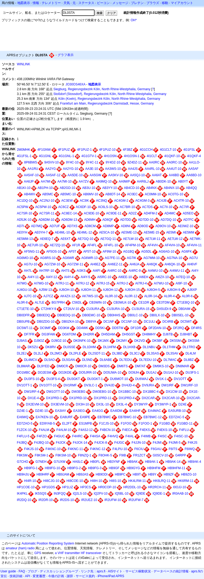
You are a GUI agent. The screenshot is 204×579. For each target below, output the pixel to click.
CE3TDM (162, 302)
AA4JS (133, 169)
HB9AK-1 (151, 462)
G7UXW (59, 462)
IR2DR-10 (46, 500)
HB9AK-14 (173, 462)
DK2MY (121, 341)
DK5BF (157, 341)
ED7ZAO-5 (24, 423)
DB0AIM (184, 309)
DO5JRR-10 (87, 372)
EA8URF (66, 417)
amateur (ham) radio (20, 548)
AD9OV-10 (163, 226)
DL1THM (169, 347)
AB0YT (183, 181)
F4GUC (59, 436)
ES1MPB (85, 423)
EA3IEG (79, 411)
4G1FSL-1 (24, 156)
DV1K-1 (161, 379)
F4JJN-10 (139, 442)
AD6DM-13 (69, 220)
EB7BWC (104, 417)
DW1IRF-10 (189, 385)
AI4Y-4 (69, 277)
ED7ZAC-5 (176, 417)
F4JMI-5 (175, 442)
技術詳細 (16, 576)
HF (83, 553)
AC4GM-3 (142, 200)
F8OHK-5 (105, 455)
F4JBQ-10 (41, 442)
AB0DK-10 (163, 181)
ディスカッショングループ (59, 571)
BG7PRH (58, 302)
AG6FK (186, 251)
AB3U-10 (88, 188)
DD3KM (63, 328)
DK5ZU (33, 347)
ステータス (86, 3)
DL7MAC (170, 360)
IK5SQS (40, 493)
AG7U (193, 258)
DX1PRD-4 (126, 398)
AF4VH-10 (172, 245)
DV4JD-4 (128, 385)
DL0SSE (69, 347)
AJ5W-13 (45, 290)
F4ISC (162, 436)
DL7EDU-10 (147, 360)
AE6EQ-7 (46, 239)
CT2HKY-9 (48, 309)
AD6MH (89, 220)
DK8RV (50, 347)
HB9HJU (23, 474)
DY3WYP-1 (163, 404)
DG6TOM (69, 334)
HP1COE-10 (26, 487)
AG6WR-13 (89, 258)
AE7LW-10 (130, 239)
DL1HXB (129, 347)
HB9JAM (63, 474)
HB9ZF (169, 474)
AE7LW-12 (174, 239)
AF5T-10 (89, 251)
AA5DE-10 (75, 175)
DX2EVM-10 (35, 404)
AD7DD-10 (146, 220)
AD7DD (125, 220)
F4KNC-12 (97, 449)
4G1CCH (146, 150)
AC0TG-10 (175, 194)
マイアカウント (182, 3)
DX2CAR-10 (171, 398)
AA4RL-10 (152, 169)
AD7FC (188, 220)
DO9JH (134, 372)
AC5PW (22, 207)
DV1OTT (180, 379)
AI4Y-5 (85, 277)
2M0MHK (23, 150)
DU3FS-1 (192, 372)
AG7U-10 (30, 264)
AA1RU (32, 169)
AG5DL (146, 251)
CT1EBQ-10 (185, 302)
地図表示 (23, 3)
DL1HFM (109, 347)
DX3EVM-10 (60, 404)
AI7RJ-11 (62, 283)
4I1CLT (152, 156)
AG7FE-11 (112, 258)
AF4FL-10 (111, 245)
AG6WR (68, 258)
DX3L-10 (102, 404)
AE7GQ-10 (85, 239)
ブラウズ (152, 3)
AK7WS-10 (90, 296)
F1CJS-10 (106, 423)
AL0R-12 (131, 296)
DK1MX (103, 341)
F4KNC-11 (75, 449)
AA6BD (174, 175)
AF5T (72, 251)
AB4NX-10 (171, 188)
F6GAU (156, 449)
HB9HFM (153, 468)
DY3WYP (141, 404)
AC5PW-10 (43, 207)
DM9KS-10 (160, 366)
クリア (111, 13)
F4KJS (192, 442)
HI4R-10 (30, 481)
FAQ (22, 571)
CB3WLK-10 (122, 302)
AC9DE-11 (113, 213)
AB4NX (151, 188)
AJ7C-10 (30, 296)
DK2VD (139, 341)
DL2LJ (38, 353)
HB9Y (152, 474)
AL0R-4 (169, 296)
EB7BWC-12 (152, 417)
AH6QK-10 (172, 264)
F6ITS (173, 449)
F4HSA (95, 436)
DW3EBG (78, 392)
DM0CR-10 (83, 366)
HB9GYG (133, 468)
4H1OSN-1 (131, 156)
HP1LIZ (67, 487)
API (27, 576)
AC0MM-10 (153, 194)
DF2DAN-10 (157, 328)
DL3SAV (172, 353)
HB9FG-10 (52, 468)
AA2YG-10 (70, 169)
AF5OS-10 (53, 251)
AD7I (20, 226)
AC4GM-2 (121, 200)
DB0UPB (23, 321)
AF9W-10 (109, 251)
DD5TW (118, 328)
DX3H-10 (82, 404)
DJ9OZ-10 (59, 341)
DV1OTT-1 (24, 385)
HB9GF (114, 468)
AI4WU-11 (176, 271)
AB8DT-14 (112, 194)
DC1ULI (149, 321)
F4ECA (127, 430)
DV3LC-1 (90, 385)
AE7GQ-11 (108, 239)
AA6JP (29, 181)
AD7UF (54, 226)
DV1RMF (70, 385)
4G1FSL (189, 150)
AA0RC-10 (174, 162)
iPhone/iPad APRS (110, 576)
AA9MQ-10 (104, 181)
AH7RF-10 (46, 271)
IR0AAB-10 (180, 493)
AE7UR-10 (34, 245)
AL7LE (39, 302)
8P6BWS (30, 162)
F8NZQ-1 (84, 455)
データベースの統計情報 (171, 571)
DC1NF (108, 321)
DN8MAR (182, 366)
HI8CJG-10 (51, 481)
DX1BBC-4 (151, 392)
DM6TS (122, 366)
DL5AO (49, 360)
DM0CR (62, 366)
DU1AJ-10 (171, 372)
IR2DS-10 (67, 500)
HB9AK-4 (194, 462)
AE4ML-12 (84, 232)
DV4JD (109, 385)
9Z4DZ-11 (135, 162)
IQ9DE (140, 493)
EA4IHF (135, 411)
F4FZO (42, 436)
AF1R (76, 245)
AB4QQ (191, 188)
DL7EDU (125, 360)
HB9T (137, 474)
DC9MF (45, 328)
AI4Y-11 (33, 277)
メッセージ (120, 3)
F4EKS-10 (164, 430)
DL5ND (87, 360)
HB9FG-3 (95, 468)
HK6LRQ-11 (161, 481)
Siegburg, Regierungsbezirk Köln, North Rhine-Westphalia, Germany (101, 89)
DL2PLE (75, 353)
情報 (36, 3)
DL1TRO (188, 347)
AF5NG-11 (31, 251)
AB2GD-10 (67, 188)
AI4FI (96, 271)
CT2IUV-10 (71, 309)
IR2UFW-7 (135, 500)
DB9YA (91, 321)
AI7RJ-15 (102, 283)
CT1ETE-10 (25, 309)
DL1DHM (89, 347)
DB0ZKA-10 (70, 321)
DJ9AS (22, 341)
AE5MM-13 (25, 239)
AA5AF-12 (53, 175)
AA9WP (124, 181)
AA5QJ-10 (137, 175)
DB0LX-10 (157, 315)
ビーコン (103, 3)
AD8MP (108, 226)
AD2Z (133, 213)
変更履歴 (39, 576)
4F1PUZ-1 (84, 150)
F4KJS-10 (31, 449)
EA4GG (97, 411)
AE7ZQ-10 (57, 245)
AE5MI (171, 232)
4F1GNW (44, 150)
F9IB (122, 455)
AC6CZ (63, 207)
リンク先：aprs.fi (93, 571)
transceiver (93, 553)
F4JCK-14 (80, 442)
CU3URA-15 (141, 309)
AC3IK (84, 200)
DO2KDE (64, 372)
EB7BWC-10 (127, 417)
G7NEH (40, 462)
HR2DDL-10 (132, 487)
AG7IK (131, 258)
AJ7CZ (48, 296)
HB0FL (95, 462)
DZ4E (182, 404)
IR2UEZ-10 (89, 500)
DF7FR (29, 334)
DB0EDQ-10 (66, 315)
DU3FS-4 (53, 379)
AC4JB (162, 200)
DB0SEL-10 (180, 315)
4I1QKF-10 (172, 156)
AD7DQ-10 (168, 220)
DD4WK (82, 328)
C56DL (77, 302)
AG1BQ (128, 251)
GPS (37, 553)
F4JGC (119, 442)
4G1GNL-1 (66, 156)
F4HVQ (113, 436)
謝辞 (70, 576)
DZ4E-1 (22, 411)
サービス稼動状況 (138, 571)
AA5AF (193, 169)
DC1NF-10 (129, 321)
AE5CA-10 (106, 232)
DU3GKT (73, 379)
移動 (165, 3)
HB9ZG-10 (188, 474)
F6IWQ (190, 449)
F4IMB (146, 436)
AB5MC (47, 194)
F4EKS (145, 430)
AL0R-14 (150, 296)
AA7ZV (84, 181)
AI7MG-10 (41, 283)
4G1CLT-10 (168, 150)
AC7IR (184, 207)
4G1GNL (45, 156)
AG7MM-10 (151, 258)
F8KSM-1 (41, 455)
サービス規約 (85, 576)
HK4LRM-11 (137, 481)
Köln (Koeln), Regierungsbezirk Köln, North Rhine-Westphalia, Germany (109, 99)
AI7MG (22, 283)
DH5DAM (108, 334)
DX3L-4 (121, 404)
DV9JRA (148, 385)
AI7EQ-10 (183, 277)
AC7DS (147, 207)
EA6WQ (22, 417)
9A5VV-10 (51, 162)
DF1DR (136, 328)
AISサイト (115, 571)
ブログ (32, 571)
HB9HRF (42, 474)
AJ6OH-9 (173, 290)
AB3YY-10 (109, 188)
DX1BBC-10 (127, 392)
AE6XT (66, 239)
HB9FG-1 (31, 468)
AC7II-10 (166, 207)
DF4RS (196, 328)
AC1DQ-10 (24, 200)
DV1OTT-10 (47, 385)
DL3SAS (153, 353)
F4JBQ (22, 442)
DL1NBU (149, 347)
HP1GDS (48, 487)
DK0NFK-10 (82, 341)
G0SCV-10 (160, 455)
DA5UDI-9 (164, 309)
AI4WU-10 (155, 271)
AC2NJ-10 (47, 200)
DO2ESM (44, 372)
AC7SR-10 (24, 213)
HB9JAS (82, 474)
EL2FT (67, 423)
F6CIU (139, 449)
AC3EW (67, 200)
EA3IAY (60, 411)
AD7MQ (36, 226)
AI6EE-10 (125, 277)
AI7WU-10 (161, 283)
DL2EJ (21, 353)
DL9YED (43, 366)
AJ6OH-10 (66, 290)
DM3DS (104, 366)
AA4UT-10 (174, 169)
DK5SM (175, 341)
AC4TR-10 (181, 200)
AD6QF (108, 220)
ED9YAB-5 (47, 423)
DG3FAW (48, 334)
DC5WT (186, 321)
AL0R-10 (111, 296)
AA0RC (154, 162)
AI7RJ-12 (82, 283)
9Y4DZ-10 (113, 162)
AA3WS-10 (113, 169)
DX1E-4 (33, 398)
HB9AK (132, 462)
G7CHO (22, 462)
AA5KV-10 (115, 175)
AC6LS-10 (105, 207)
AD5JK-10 (24, 220)
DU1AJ (151, 372)
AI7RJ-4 (141, 283)
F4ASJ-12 (86, 430)
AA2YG (50, 169)
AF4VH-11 (194, 245)
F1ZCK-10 (24, 430)
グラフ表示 (66, 55)
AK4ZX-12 (67, 296)
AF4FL (92, 245)
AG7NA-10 (174, 258)
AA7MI (45, 181)
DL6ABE (106, 360)
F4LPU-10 (120, 449)
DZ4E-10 (41, 411)
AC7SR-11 (46, 213)
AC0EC (132, 194)
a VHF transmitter (67, 553)
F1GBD (164, 423)
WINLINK (23, 64)
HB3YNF (113, 462)
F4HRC (77, 436)
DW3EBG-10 (102, 392)
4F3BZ (127, 150)
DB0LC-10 (135, 315)
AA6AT (157, 175)
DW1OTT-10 (55, 392)
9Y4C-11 (92, 162)
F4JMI (157, 442)
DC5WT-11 (24, 328)
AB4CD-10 (131, 188)
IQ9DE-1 (158, 493)
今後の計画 (56, 576)
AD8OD (142, 226)
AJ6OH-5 (153, 290)
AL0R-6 (187, 296)
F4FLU (184, 430)
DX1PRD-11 (103, 398)
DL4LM (190, 353)
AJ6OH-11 (88, 290)
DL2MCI (56, 353)
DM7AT (140, 366)
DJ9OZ (39, 341)
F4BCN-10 (107, 430)
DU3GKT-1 (95, 379)
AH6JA (134, 264)
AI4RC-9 (135, 271)
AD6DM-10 (46, 220)
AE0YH (22, 232)
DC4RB (167, 321)
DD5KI (100, 328)
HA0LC (78, 462)
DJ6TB (168, 334)
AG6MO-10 (25, 258)
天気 (66, 3)
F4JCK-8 (101, 442)
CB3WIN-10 (97, 302)
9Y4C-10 (72, 162)
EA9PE (85, 417)
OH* (134, 20)
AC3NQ (101, 200)
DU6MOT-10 (119, 379)
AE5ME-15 (151, 232)
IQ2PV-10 (101, 493)
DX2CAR (148, 398)
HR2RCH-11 (157, 487)
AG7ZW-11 (75, 264)
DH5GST (128, 334)
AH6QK (152, 264)
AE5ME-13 (129, 232)
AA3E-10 (91, 169)
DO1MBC (23, 372)
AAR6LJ (143, 181)
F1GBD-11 (184, 423)
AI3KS (81, 271)
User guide (8, 571)
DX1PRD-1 (54, 398)
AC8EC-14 (69, 213)
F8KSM (22, 455)
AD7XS (72, 226)
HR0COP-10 (107, 487)
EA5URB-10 (176, 411)
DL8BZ (189, 360)
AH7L (28, 271)
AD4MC (170, 213)
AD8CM (90, 226)
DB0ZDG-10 (45, 321)
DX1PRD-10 (78, 398)
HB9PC (120, 474)
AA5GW (95, 175)
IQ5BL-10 (121, 493)
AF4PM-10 (132, 245)
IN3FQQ (60, 493)
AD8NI (125, 226)
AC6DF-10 (83, 207)
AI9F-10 (181, 283)
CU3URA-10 (116, 309)
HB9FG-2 (74, 468)
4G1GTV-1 (88, 156)
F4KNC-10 (53, 449)
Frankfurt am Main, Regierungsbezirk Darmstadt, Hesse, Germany (107, 103)
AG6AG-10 (166, 251)
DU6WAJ (141, 379)
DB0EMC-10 (91, 315)
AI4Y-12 (51, 277)
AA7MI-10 (64, 181)
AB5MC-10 (68, 194)
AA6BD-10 (193, 175)
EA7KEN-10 (44, 417)
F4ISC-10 (181, 436)
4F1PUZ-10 (107, 150)
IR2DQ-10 (24, 500)
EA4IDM (116, 411)
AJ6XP (192, 290)
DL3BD (117, 353)
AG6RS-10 (48, 258)
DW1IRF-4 (31, 392)
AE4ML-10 (62, 232)
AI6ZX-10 (162, 277)
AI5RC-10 (104, 277)
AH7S (65, 271)
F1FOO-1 (145, 423)
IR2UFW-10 (112, 500)
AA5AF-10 (31, 175)
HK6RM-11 (185, 481)
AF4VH (152, 245)
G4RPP (180, 455)
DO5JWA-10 (112, 372)
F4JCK (61, 442)
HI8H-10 (96, 481)
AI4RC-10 (114, 271)
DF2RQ (178, 328)
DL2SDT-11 (96, 353)
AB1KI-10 (23, 188)
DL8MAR (23, 366)
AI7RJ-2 (122, 283)
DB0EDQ (43, 315)
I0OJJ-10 (179, 487)
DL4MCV (30, 360)
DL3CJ (134, 353)
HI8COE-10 (74, 481)
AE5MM (188, 232)
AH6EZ (95, 264)
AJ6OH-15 (132, 290)
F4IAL (129, 436)
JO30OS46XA (75, 84)
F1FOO (126, 423)
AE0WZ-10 (185, 226)
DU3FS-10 (31, 379)
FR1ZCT (139, 455)
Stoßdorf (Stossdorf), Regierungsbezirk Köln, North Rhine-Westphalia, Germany (109, 94)
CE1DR (143, 302)
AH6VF (192, 264)
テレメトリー (51, 3)
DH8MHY (149, 334)
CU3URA (92, 309)
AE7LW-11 (152, 239)
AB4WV (29, 194)
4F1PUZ (64, 150)
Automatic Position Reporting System (48, 543)
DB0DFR (23, 315)
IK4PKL (22, 493)
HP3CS (85, 487)
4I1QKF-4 (194, 156)
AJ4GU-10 (24, 290)
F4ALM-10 (63, 430)
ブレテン (137, 3)
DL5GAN (68, 360)
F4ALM (44, 430)
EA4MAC (154, 411)
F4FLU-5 (23, 436)
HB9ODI (102, 474)
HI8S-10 (115, 481)
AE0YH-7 (41, 232)
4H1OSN (110, 156)
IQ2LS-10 (79, 493)
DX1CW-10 (174, 392)
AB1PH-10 (45, 188)
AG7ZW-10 (52, 264)
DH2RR (88, 334)
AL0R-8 (22, 302)
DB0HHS (113, 315)
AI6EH (143, 277)
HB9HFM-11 (176, 468)
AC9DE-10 (91, 213)
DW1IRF (168, 385)
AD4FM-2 (150, 213)
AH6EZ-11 (115, 264)
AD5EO (188, 213)
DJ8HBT (186, 334)
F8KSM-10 (63, 455)
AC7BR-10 (127, 207)
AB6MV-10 (90, 194)
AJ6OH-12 (110, 290)
